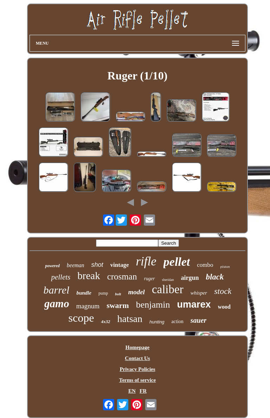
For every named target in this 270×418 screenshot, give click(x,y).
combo (205, 265)
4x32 (105, 321)
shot (97, 264)
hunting (157, 321)
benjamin (153, 305)
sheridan (168, 280)
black (215, 276)
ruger (149, 278)
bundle (83, 293)
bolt (118, 294)
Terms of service (137, 380)
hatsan (129, 318)
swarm (118, 305)
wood (224, 307)
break (88, 275)
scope (81, 317)
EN (132, 391)
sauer (199, 320)
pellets (60, 277)
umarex (194, 304)
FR (143, 391)
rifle (146, 261)
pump (103, 293)
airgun (190, 277)
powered (52, 265)
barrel (57, 290)
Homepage (137, 347)
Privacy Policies (137, 369)
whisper (199, 293)
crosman (122, 276)
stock (222, 291)
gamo (56, 303)
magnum (88, 306)
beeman (75, 265)
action (178, 321)
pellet (176, 261)
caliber (168, 289)
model (136, 292)
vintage (119, 265)
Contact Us (137, 358)
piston (225, 266)
